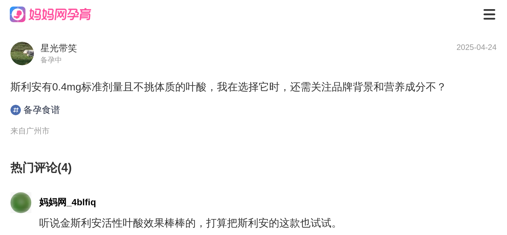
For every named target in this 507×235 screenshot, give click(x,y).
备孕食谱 (35, 110)
